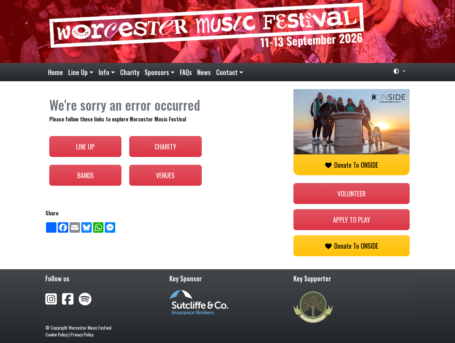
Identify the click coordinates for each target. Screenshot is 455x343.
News (204, 72)
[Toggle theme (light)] (397, 71)
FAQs (186, 72)
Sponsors (157, 72)
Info (104, 72)
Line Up (78, 72)
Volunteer (351, 193)
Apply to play (351, 220)
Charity (129, 72)
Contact (227, 72)
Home (55, 72)
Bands (85, 175)
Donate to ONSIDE (351, 165)
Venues (165, 175)
